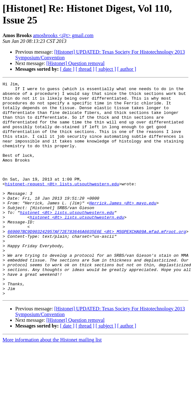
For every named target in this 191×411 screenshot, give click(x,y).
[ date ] (67, 69)
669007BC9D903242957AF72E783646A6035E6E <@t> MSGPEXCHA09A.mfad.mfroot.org (97, 262)
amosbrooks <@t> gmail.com (63, 35)
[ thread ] (85, 69)
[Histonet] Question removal (75, 63)
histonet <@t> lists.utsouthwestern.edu (67, 239)
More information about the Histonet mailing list (52, 382)
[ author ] (126, 69)
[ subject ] (106, 69)
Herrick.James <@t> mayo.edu (122, 227)
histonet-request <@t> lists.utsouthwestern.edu (62, 205)
